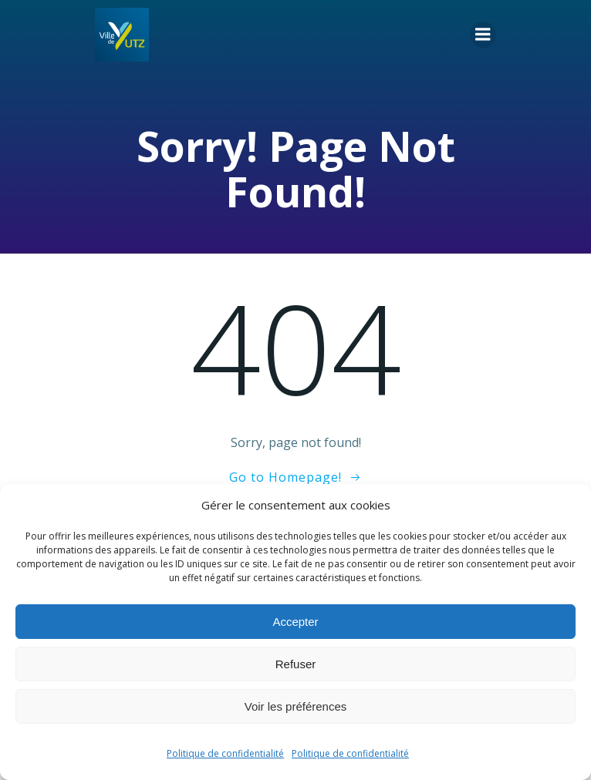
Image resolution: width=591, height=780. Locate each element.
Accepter (295, 621)
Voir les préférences (296, 706)
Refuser (295, 664)
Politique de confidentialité (225, 753)
